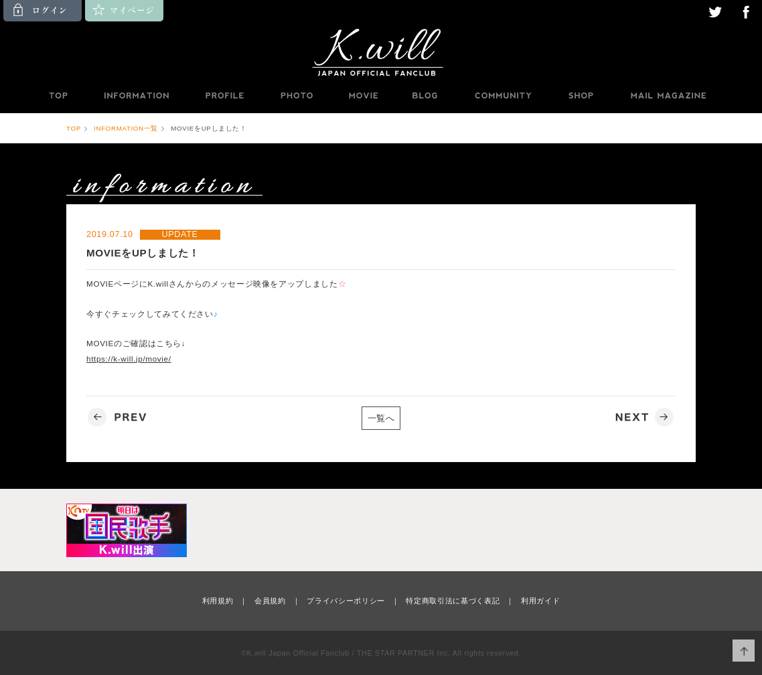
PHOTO (296, 96)
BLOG (425, 96)
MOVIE (363, 96)
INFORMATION (135, 96)
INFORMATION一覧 (126, 128)
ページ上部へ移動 (744, 651)
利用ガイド (540, 601)
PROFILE (225, 96)
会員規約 (270, 601)
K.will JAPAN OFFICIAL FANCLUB (381, 51)
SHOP (580, 96)
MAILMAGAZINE (668, 96)
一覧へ (381, 418)
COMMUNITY (502, 96)
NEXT (643, 417)
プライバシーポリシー (346, 601)
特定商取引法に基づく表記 (453, 601)
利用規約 (218, 601)
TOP (57, 96)
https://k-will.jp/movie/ (128, 358)
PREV (119, 417)
